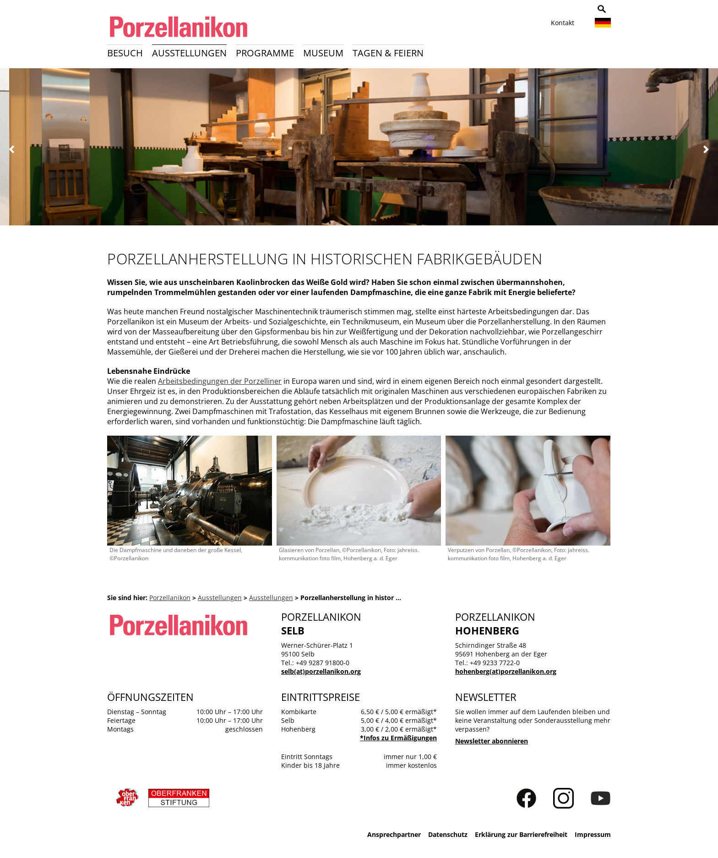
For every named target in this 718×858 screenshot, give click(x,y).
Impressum (593, 834)
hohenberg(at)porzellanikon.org (505, 671)
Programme (265, 53)
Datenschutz (448, 834)
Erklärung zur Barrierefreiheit (521, 834)
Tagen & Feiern (388, 53)
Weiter (705, 149)
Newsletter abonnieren (491, 741)
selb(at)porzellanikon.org (321, 671)
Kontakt (562, 22)
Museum (323, 53)
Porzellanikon (169, 597)
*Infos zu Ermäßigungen (398, 737)
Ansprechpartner (394, 834)
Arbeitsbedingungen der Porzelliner (220, 381)
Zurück (12, 149)
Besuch (125, 53)
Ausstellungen (189, 53)
